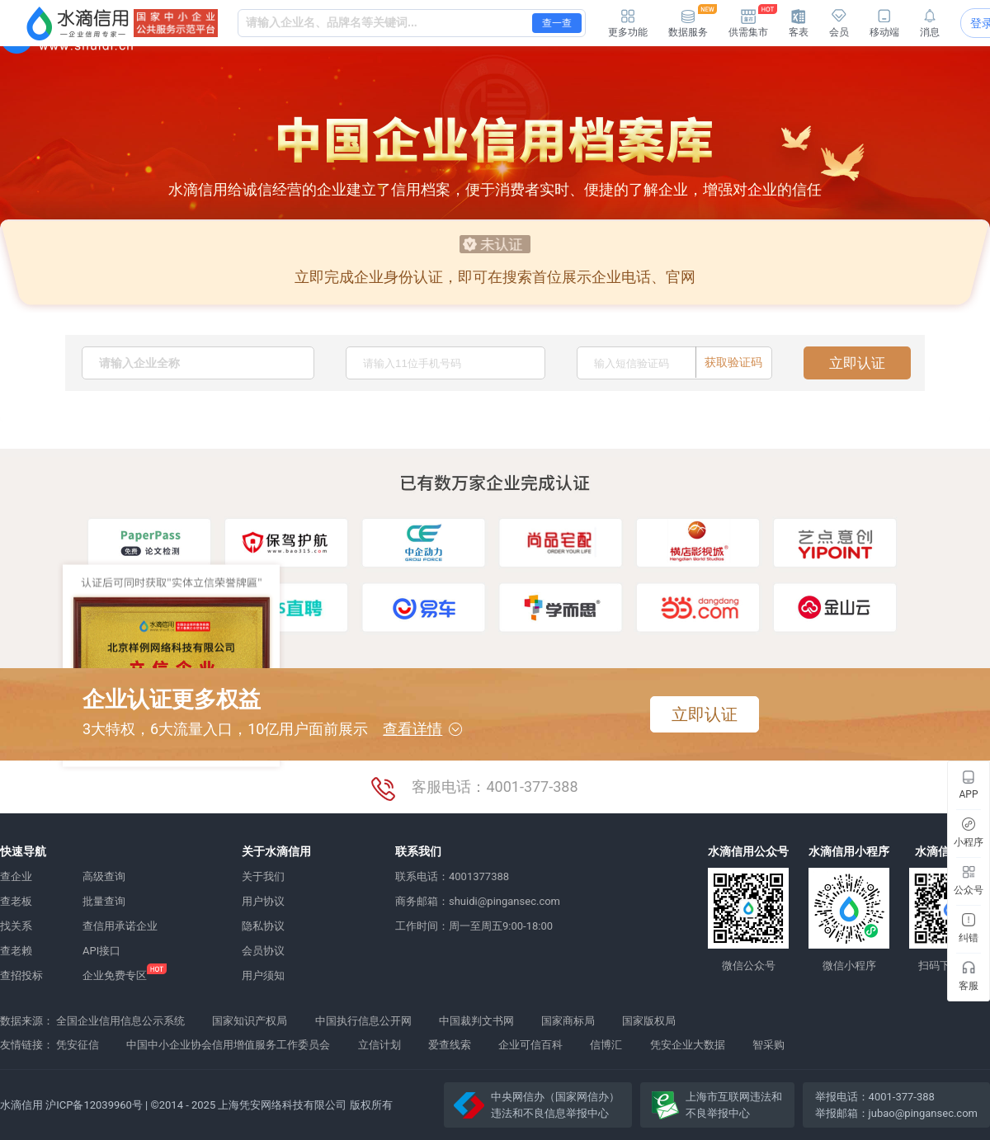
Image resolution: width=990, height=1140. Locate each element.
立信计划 (379, 1045)
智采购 (768, 1045)
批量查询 (103, 901)
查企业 (16, 876)
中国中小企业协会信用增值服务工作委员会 (228, 1045)
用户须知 (263, 975)
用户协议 (263, 901)
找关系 (16, 926)
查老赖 (16, 951)
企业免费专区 (114, 975)
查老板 (16, 901)
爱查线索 (449, 1045)
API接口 (101, 951)
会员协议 (263, 951)
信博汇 (606, 1045)
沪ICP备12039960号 (94, 1105)
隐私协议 (263, 926)
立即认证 (857, 363)
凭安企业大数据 (687, 1045)
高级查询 (103, 876)
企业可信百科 (530, 1045)
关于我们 (263, 876)
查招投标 (21, 975)
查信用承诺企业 (120, 926)
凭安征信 (77, 1045)
